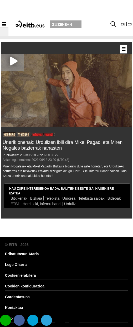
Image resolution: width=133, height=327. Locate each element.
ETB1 (15, 204)
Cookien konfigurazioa (24, 286)
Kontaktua (14, 308)
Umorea (68, 198)
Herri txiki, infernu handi (42, 204)
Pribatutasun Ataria (22, 254)
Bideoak (114, 198)
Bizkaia (36, 198)
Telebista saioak (91, 198)
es (130, 24)
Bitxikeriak (19, 198)
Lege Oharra (16, 265)
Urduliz (70, 204)
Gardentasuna (17, 297)
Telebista (52, 198)
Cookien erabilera (20, 275)
